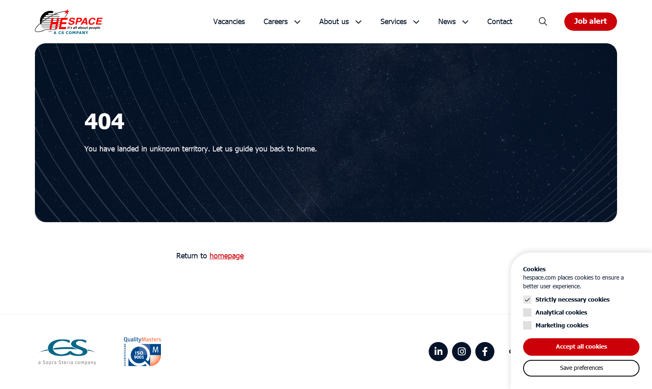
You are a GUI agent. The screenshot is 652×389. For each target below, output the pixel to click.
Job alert (590, 21)
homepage (227, 256)
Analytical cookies (561, 312)
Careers (276, 21)
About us (334, 21)
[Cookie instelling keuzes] (581, 321)
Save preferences (581, 368)
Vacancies (229, 21)
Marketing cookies (562, 325)
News (447, 21)
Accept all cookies (581, 346)
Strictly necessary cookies (573, 299)
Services (393, 21)
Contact (499, 21)
